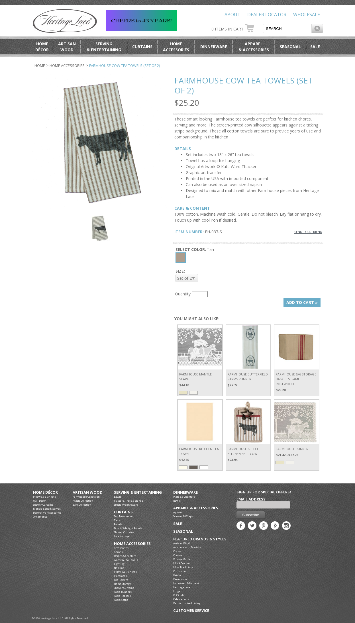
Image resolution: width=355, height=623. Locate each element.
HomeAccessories (176, 46)
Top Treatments (124, 516)
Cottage (178, 555)
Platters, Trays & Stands (128, 501)
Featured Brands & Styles (200, 539)
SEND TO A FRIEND (308, 232)
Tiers (117, 520)
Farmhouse (180, 579)
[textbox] (287, 28)
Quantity (183, 294)
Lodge (176, 591)
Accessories (121, 548)
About (232, 14)
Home (39, 65)
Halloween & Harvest (186, 583)
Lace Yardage (122, 536)
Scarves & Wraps (183, 516)
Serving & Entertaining (138, 492)
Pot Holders (121, 580)
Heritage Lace (181, 587)
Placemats (120, 576)
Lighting (119, 564)
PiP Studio (179, 595)
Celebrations (181, 599)
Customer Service (191, 610)
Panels (118, 524)
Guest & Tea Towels (126, 560)
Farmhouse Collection (86, 497)
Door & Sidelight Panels (128, 528)
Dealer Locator (266, 14)
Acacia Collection (83, 501)
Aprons (118, 552)
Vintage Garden (182, 559)
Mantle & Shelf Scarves (47, 508)
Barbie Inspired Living (186, 603)
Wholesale (306, 14)
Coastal (177, 551)
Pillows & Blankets (44, 497)
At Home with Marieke (187, 547)
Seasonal (290, 46)
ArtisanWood (67, 46)
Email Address (251, 499)
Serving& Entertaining (104, 46)
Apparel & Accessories (195, 508)
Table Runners (123, 592)
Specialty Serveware (126, 504)
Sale (315, 46)
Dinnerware (213, 46)
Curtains (142, 46)
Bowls (117, 497)
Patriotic (178, 575)
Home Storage (122, 584)
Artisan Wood (88, 492)
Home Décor (45, 492)
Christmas (179, 571)
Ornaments (40, 516)
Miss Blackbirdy (183, 567)
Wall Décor (39, 501)
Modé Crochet (181, 563)
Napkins (119, 568)
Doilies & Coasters (125, 556)
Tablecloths (121, 600)
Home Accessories (67, 65)
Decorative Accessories (47, 512)
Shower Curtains (43, 504)
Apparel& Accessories (253, 46)
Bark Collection (82, 504)
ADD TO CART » (302, 302)
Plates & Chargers (184, 497)
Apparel (178, 512)
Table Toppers (122, 596)
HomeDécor (42, 46)
